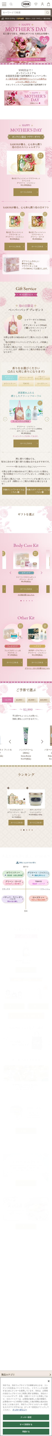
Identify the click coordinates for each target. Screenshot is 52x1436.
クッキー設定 (26, 1417)
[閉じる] (49, 1381)
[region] (26, 1406)
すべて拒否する (26, 1424)
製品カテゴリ (8, 1374)
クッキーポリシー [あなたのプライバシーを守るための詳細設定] (19, 1410)
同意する (26, 1432)
